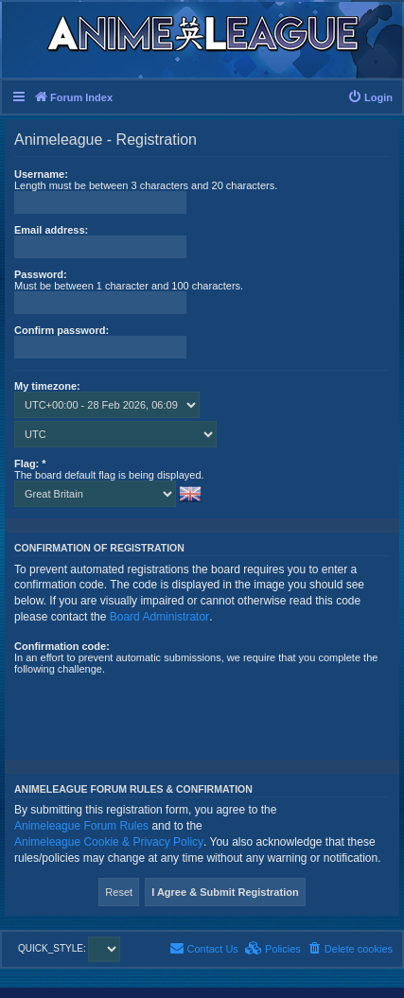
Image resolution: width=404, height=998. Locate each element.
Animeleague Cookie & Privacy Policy (108, 842)
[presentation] (158, 711)
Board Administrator (159, 616)
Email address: (51, 230)
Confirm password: (61, 330)
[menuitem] (370, 97)
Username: (41, 174)
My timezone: (47, 386)
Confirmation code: (62, 646)
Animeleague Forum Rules (81, 825)
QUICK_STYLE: (69, 948)
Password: (40, 274)
